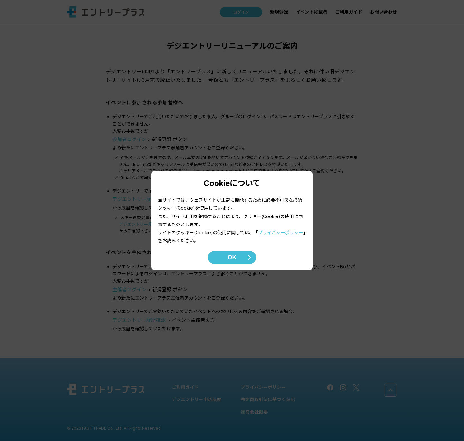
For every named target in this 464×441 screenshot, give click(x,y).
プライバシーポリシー (280, 232)
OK (232, 257)
